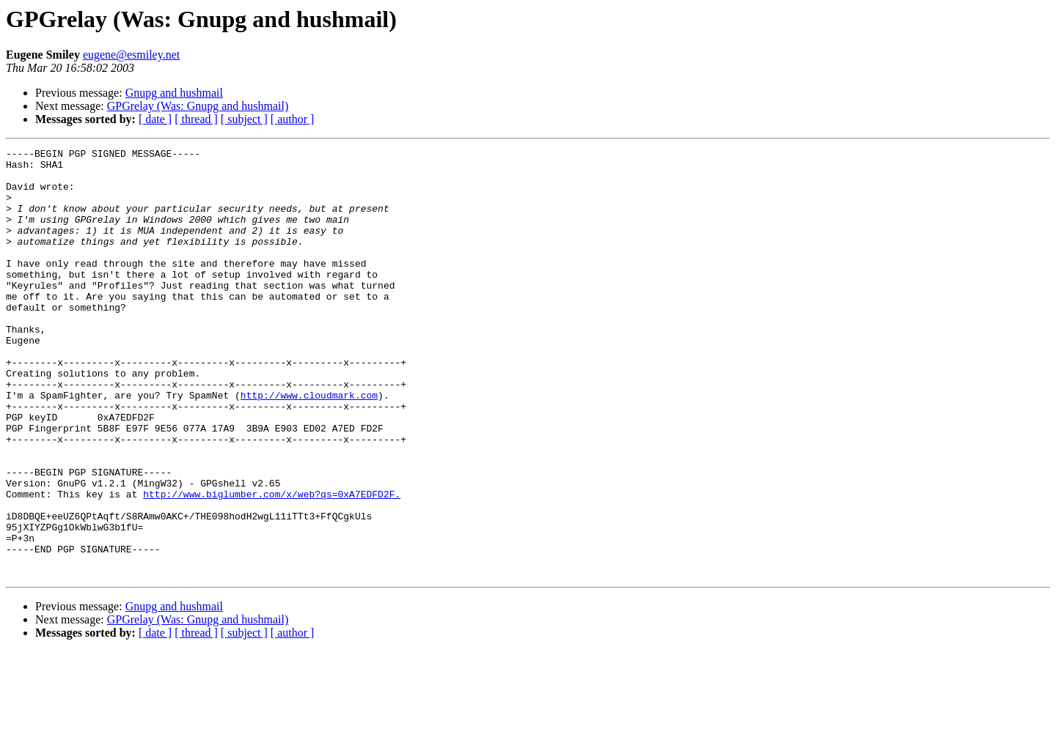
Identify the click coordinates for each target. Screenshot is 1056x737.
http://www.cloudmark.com (309, 445)
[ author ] (293, 119)
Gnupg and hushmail (174, 92)
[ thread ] (196, 119)
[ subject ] (244, 119)
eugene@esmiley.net (131, 54)
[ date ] (155, 119)
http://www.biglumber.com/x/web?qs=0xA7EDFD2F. (271, 564)
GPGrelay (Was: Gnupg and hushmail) (198, 106)
